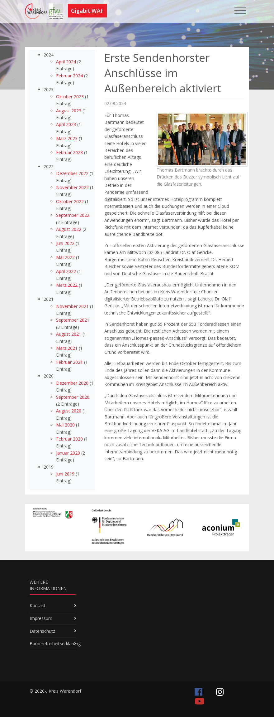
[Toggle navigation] (240, 10)
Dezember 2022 (72, 173)
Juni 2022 (65, 243)
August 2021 (68, 334)
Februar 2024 (69, 76)
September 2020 (72, 397)
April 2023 (66, 124)
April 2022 (66, 271)
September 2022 (72, 215)
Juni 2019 (65, 474)
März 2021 (67, 348)
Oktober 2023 (70, 97)
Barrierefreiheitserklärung (55, 643)
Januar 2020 (68, 453)
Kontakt (37, 605)
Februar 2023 (69, 152)
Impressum (41, 618)
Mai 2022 (65, 257)
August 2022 (68, 229)
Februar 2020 (69, 439)
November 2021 (72, 306)
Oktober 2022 (70, 201)
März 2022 (67, 285)
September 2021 (72, 320)
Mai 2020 (65, 425)
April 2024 (66, 62)
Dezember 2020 (72, 383)
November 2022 (72, 187)
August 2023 (68, 111)
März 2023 (67, 138)
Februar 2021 (69, 362)
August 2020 (68, 411)
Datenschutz (42, 631)
